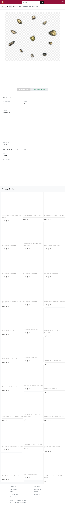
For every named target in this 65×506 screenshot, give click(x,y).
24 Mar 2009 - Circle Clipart (9, 243)
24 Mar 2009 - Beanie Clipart (30, 355)
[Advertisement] (32, 75)
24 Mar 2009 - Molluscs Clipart (31, 327)
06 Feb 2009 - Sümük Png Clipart (10, 356)
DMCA (12, 491)
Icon (35, 497)
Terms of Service (15, 494)
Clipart (36, 491)
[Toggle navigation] (62, 2)
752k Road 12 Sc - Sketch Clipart (52, 358)
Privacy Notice (14, 497)
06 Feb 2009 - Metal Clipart (51, 386)
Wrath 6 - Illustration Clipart (30, 471)
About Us (13, 486)
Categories (37, 486)
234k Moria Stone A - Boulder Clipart (32, 213)
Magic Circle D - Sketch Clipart (52, 243)
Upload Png (37, 489)
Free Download (24, 89)
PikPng (4, 6)
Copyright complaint (39, 89)
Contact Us (13, 489)
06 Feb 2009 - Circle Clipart (51, 271)
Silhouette (37, 494)
